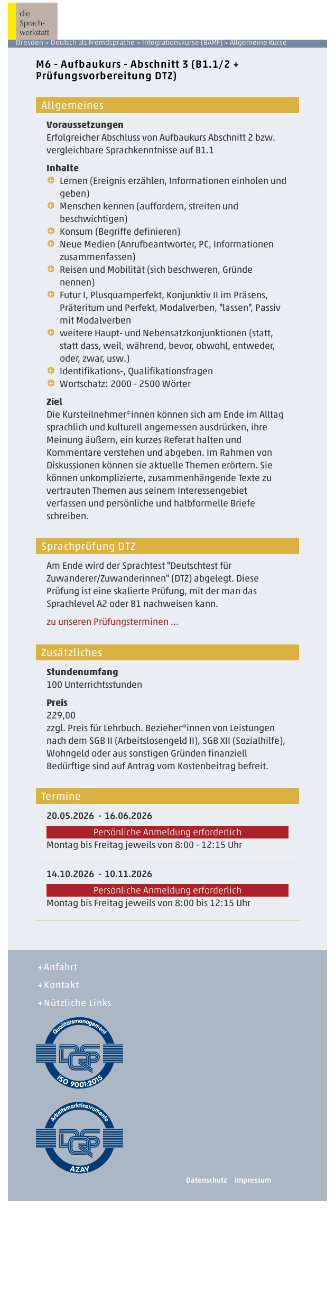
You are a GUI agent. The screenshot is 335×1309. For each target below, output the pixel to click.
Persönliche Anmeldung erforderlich (167, 832)
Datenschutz (206, 1180)
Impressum (253, 1180)
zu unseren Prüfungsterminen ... (112, 622)
